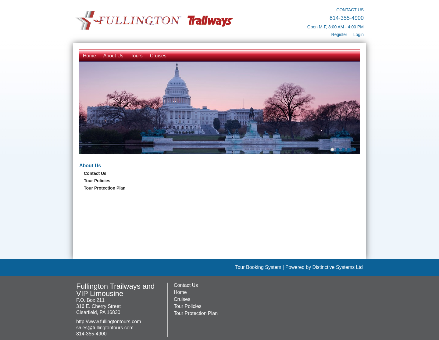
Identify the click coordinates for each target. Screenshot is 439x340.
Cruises (158, 55)
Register (339, 34)
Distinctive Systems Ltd (337, 267)
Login (358, 34)
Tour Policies (97, 180)
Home (89, 55)
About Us (113, 55)
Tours (137, 55)
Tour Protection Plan (105, 188)
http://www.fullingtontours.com (108, 321)
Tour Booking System (258, 267)
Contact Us (95, 173)
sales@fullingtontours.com (105, 327)
